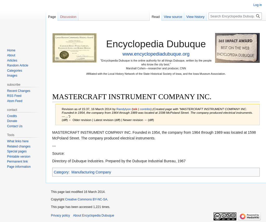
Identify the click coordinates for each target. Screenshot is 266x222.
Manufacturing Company (91, 172)
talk (135, 109)
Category (61, 172)
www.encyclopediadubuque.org (155, 54)
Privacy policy (60, 215)
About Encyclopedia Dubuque (93, 215)
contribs (145, 109)
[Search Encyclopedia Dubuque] (235, 16)
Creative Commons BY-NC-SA (86, 199)
